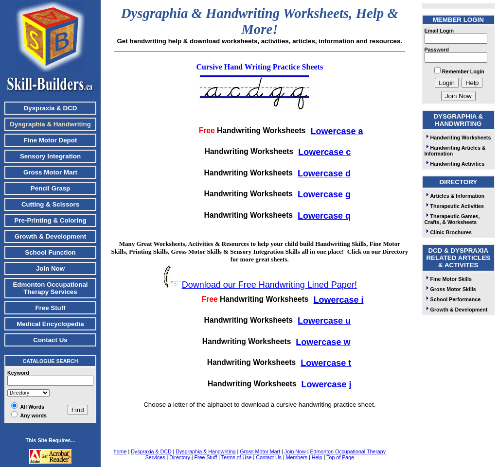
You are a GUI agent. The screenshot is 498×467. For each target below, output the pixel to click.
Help (317, 457)
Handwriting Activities (455, 164)
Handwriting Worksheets (458, 137)
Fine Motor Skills (448, 279)
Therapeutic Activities (454, 206)
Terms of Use (236, 457)
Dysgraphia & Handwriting (205, 451)
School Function (50, 252)
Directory (179, 457)
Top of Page (340, 457)
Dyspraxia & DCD (50, 108)
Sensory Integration (50, 156)
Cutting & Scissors (50, 204)
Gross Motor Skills (450, 289)
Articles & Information (454, 196)
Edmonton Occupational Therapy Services (50, 288)
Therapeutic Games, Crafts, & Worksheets (452, 219)
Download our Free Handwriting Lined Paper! (269, 285)
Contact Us (50, 340)
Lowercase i (339, 300)
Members (296, 457)
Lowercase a (337, 131)
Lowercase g (324, 194)
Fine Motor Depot (50, 140)
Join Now (50, 268)
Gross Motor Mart (50, 172)
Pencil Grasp (51, 188)
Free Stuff (50, 307)
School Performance (453, 299)
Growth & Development (50, 236)
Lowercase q (324, 216)
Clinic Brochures (448, 232)
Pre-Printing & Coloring (50, 220)
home (120, 451)
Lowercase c (324, 152)
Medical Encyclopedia (50, 324)
